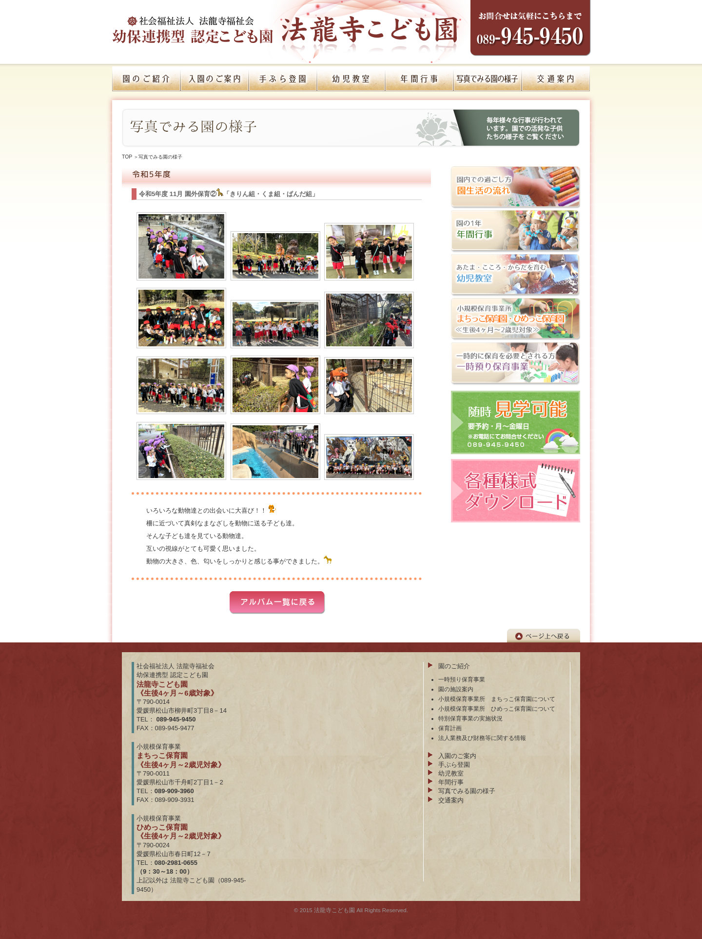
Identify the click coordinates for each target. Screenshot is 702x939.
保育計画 (450, 728)
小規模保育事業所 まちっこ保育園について (496, 699)
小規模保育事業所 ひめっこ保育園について (496, 708)
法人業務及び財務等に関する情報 (482, 738)
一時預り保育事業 (461, 679)
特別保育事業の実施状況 (470, 718)
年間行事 (451, 782)
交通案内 (451, 800)
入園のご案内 (457, 755)
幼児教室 (451, 773)
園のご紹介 (454, 666)
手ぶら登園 (454, 764)
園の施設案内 (455, 689)
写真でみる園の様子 (160, 157)
